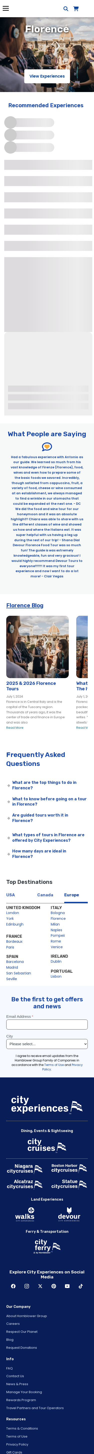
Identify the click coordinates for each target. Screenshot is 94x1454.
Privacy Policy (17, 1444)
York (10, 918)
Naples (56, 930)
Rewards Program (21, 1400)
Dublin (56, 961)
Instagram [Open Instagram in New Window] (26, 1286)
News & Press (17, 1384)
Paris (10, 947)
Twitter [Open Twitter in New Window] (40, 1286)
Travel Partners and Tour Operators (35, 1408)
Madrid (12, 967)
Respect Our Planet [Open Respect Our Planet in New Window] (22, 1331)
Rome (56, 941)
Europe (71, 895)
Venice (57, 946)
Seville (11, 978)
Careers (13, 1323)
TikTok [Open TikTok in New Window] (80, 1286)
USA (10, 895)
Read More (15, 728)
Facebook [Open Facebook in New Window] (13, 1286)
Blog (10, 1339)
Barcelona (15, 961)
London (12, 912)
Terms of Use (17, 1436)
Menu (5, 8)
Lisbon (56, 976)
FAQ (9, 1368)
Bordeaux (14, 941)
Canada (45, 895)
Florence (58, 918)
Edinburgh (15, 924)
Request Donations (21, 1347)
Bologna (58, 912)
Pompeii (58, 935)
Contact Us (15, 1376)
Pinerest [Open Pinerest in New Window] (54, 1286)
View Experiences (47, 76)
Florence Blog (25, 605)
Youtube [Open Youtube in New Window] (67, 1286)
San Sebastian (18, 973)
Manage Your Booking (24, 1392)
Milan (55, 924)
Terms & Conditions (22, 1428)
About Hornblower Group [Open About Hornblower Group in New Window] (26, 1316)
